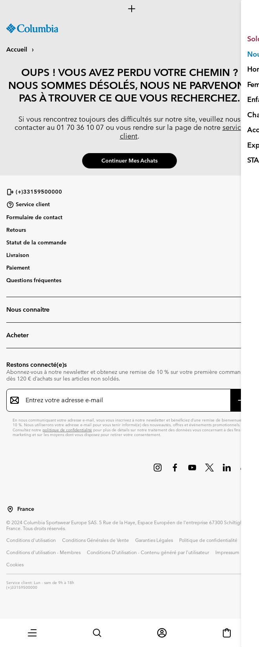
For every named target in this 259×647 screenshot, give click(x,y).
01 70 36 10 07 (80, 127)
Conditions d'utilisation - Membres (43, 552)
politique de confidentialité (67, 430)
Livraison (17, 255)
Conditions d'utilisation (31, 540)
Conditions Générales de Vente (95, 540)
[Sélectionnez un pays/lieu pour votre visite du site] (10, 509)
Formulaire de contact (34, 217)
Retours (16, 229)
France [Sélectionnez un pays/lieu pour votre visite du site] (25, 509)
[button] (32, 633)
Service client (28, 205)
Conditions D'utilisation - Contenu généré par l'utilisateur (148, 552)
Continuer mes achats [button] (129, 160)
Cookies (15, 564)
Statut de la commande (36, 242)
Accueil (17, 49)
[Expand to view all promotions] (129, 8)
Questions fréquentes (33, 280)
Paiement (18, 267)
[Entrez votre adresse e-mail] (124, 400)
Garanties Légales (154, 540)
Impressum (227, 552)
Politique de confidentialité (208, 540)
